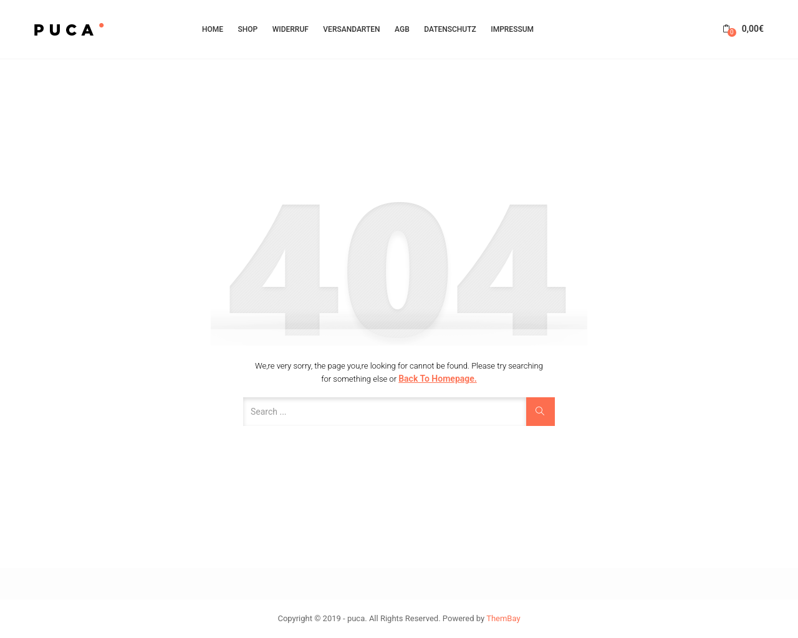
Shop (248, 29)
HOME (212, 29)
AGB (402, 29)
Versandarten (351, 29)
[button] (743, 29)
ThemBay (503, 618)
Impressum (512, 29)
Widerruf (290, 29)
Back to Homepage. (437, 379)
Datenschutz (450, 29)
